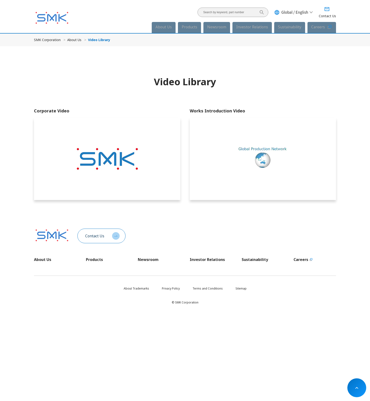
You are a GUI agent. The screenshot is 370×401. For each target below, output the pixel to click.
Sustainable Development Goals (259, 349)
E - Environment (252, 306)
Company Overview (47, 294)
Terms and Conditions (208, 377)
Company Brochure (47, 326)
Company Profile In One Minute (55, 278)
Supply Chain (250, 330)
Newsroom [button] (216, 27)
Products (189, 27)
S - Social (248, 314)
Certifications (43, 318)
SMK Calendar (43, 334)
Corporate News (149, 270)
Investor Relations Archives (208, 314)
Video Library (43, 342)
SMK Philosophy (45, 286)
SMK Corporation (47, 40)
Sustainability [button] (289, 27)
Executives (41, 302)
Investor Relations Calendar (208, 347)
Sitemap (241, 377)
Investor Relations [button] (252, 27)
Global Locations (45, 310)
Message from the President (53, 270)
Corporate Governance (205, 339)
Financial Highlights (203, 290)
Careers (321, 27)
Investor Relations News (154, 286)
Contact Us (94, 236)
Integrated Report (202, 322)
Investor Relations (207, 259)
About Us (74, 40)
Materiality (249, 290)
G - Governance (252, 322)
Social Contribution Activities (261, 339)
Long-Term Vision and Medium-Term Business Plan (211, 280)
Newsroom (148, 259)
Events (142, 294)
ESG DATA (248, 298)
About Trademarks (136, 377)
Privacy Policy (171, 377)
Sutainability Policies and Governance (258, 280)
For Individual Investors (206, 298)
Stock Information (202, 330)
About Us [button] (164, 27)
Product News (147, 278)
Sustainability (255, 259)
